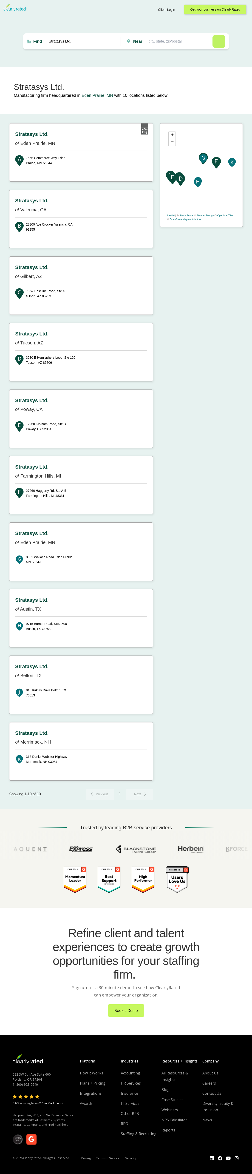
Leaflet (171, 215)
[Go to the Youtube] (220, 1158)
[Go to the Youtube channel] (228, 1158)
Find (37, 41)
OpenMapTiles (225, 215)
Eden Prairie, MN (97, 95)
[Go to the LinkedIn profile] (212, 1158)
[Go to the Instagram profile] (236, 1158)
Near (137, 41)
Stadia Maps (186, 215)
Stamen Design (205, 215)
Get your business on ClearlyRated (215, 9)
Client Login (166, 9)
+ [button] (172, 135)
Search (218, 41)
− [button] (172, 142)
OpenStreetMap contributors (185, 219)
